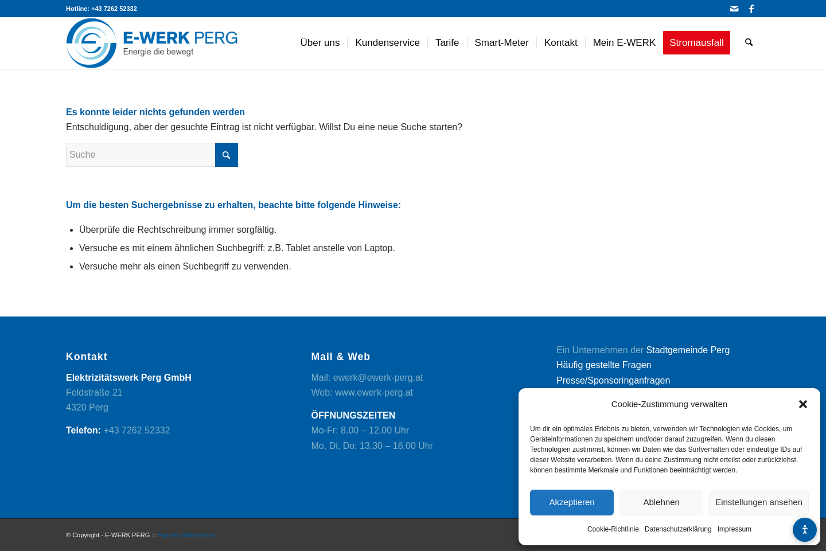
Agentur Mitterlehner (187, 535)
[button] (803, 404)
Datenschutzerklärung (678, 529)
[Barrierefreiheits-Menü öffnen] (805, 530)
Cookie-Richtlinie (613, 529)
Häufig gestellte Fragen (603, 365)
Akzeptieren (571, 502)
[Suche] (749, 43)
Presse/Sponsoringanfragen (613, 380)
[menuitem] (320, 43)
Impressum (734, 529)
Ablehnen (661, 502)
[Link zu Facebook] (751, 8)
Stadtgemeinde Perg (688, 350)
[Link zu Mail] (734, 8)
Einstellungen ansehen (758, 502)
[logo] (152, 43)
